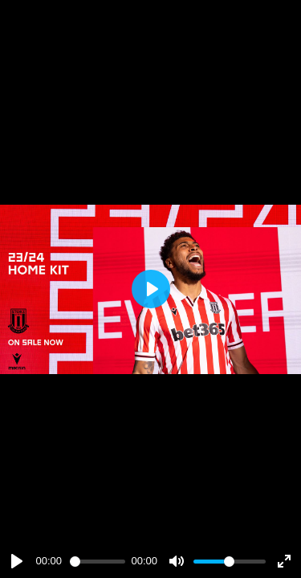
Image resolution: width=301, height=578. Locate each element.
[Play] (17, 561)
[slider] (97, 561)
